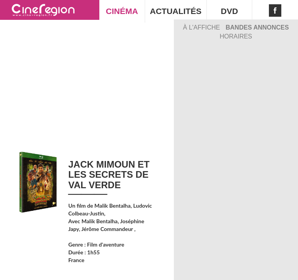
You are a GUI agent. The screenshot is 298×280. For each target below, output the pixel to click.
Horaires (236, 36)
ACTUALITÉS (175, 11)
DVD (229, 11)
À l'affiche (202, 27)
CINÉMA (122, 11)
